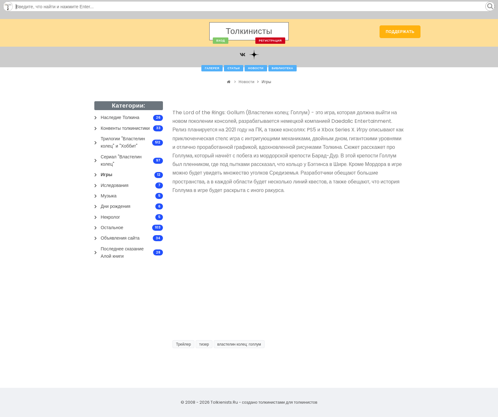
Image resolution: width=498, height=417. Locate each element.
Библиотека (282, 68)
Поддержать (400, 31)
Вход (220, 41)
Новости (256, 68)
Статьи (233, 68)
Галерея (212, 68)
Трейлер (183, 344)
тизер (204, 344)
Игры (266, 81)
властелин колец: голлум (239, 344)
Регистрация (270, 41)
